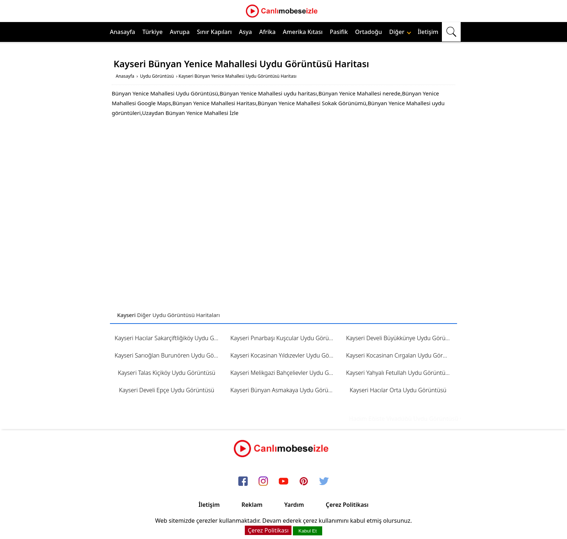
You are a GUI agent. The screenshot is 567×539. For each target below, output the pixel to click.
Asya (245, 32)
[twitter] (324, 482)
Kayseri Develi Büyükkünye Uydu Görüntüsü (400, 338)
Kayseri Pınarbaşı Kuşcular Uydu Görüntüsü (284, 338)
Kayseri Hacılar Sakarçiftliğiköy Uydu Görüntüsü (169, 338)
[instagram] (263, 482)
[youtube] (283, 482)
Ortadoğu (368, 32)
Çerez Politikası (347, 505)
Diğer (400, 32)
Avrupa (180, 32)
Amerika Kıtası (303, 32)
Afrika (267, 32)
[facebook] (243, 482)
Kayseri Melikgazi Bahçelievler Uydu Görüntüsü (284, 373)
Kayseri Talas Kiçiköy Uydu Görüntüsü (166, 373)
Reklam (252, 505)
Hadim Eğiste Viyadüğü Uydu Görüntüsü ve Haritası (424, 419)
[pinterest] (303, 482)
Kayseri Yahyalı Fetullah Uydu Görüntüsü (399, 373)
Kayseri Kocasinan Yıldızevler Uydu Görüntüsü (284, 355)
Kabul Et (307, 531)
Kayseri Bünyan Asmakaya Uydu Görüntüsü (284, 390)
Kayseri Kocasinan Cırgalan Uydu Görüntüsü (400, 355)
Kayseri (126, 314)
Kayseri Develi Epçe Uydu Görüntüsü (166, 390)
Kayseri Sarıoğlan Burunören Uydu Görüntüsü (169, 355)
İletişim (428, 32)
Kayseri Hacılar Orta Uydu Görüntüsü (398, 390)
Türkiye (152, 32)
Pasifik (339, 32)
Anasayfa (122, 32)
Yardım (294, 505)
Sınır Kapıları (214, 32)
